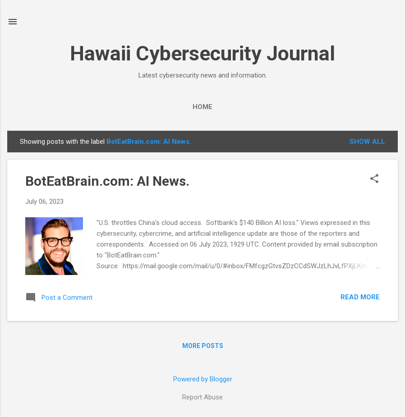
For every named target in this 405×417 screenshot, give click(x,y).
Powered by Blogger (202, 379)
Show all (367, 141)
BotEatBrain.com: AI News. (107, 181)
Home (202, 107)
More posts (202, 345)
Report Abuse (202, 397)
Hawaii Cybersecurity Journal (202, 53)
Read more (360, 297)
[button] (374, 179)
